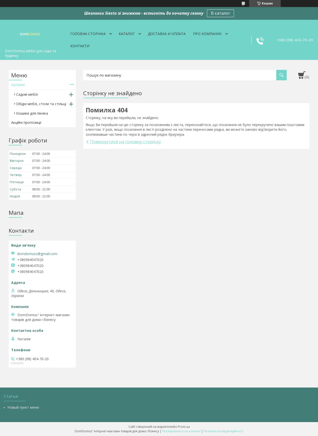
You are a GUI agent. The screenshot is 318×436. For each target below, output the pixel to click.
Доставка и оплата (167, 33)
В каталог (220, 13)
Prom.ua (184, 427)
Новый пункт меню (23, 407)
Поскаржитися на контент (181, 431)
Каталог (127, 33)
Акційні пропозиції (26, 122)
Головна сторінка (88, 33)
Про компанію (207, 33)
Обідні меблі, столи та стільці (41, 103)
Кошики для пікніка (32, 113)
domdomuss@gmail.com (37, 254)
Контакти (79, 46)
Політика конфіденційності (223, 431)
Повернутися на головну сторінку (125, 141)
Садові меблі (27, 94)
